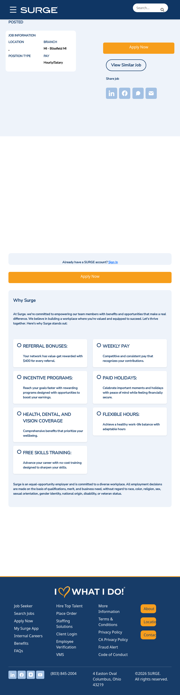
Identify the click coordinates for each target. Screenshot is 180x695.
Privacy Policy (110, 632)
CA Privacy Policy (113, 639)
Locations (150, 621)
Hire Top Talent (69, 606)
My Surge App (26, 628)
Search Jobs (24, 613)
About (149, 608)
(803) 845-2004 (63, 673)
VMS (60, 654)
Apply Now (138, 47)
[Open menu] (12, 10)
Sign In (113, 262)
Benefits (21, 643)
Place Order (66, 613)
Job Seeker (23, 606)
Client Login (66, 634)
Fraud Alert (108, 647)
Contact (150, 634)
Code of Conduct (113, 654)
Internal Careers (28, 635)
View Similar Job (126, 65)
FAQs (18, 650)
